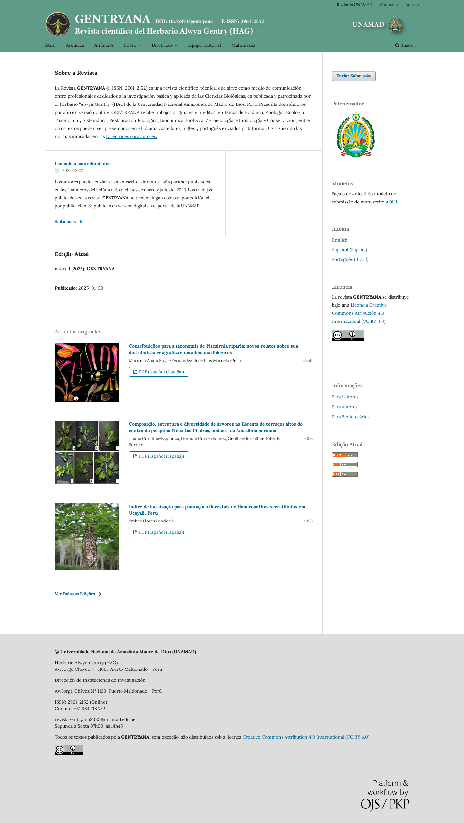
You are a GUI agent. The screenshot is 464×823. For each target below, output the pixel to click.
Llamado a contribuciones (83, 163)
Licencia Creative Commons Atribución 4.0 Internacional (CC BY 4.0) (359, 313)
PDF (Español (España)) (161, 371)
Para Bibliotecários (351, 417)
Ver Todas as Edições (75, 594)
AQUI (391, 202)
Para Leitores (345, 397)
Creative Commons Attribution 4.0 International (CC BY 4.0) (306, 737)
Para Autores (344, 407)
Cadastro (389, 4)
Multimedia (243, 45)
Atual (50, 45)
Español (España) (349, 250)
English (339, 240)
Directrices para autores (131, 136)
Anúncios (104, 45)
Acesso (412, 4)
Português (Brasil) (350, 259)
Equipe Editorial (204, 45)
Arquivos (75, 45)
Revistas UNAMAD (354, 4)
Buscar (404, 45)
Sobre (131, 45)
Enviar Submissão (353, 76)
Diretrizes (163, 45)
